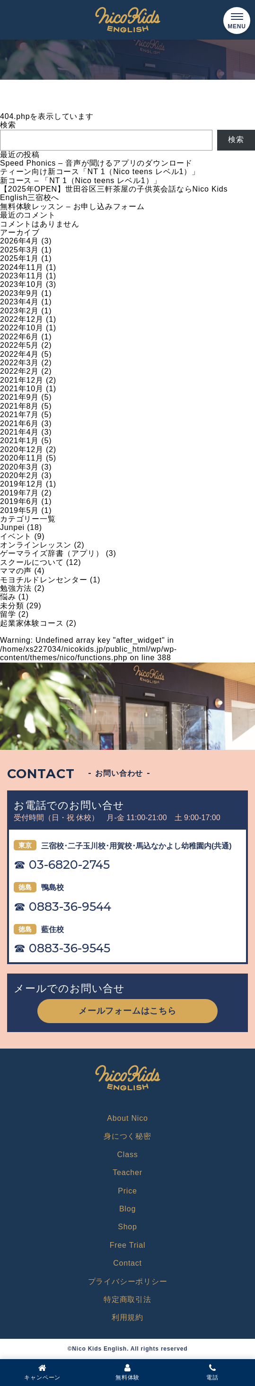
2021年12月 (22, 380)
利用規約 (127, 1317)
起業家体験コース (31, 623)
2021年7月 (19, 415)
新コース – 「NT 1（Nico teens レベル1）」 (80, 180)
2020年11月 (22, 458)
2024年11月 (22, 267)
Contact (127, 1263)
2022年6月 (19, 337)
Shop (127, 1227)
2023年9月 (19, 293)
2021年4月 (19, 432)
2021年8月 (19, 406)
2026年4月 (19, 241)
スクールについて (31, 562)
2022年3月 (19, 363)
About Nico (127, 1118)
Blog (127, 1209)
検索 (8, 125)
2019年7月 (19, 493)
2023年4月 (19, 302)
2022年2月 (19, 371)
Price (127, 1191)
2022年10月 (22, 328)
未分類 (12, 606)
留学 (8, 614)
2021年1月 (19, 441)
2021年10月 (22, 389)
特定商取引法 (127, 1299)
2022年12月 (22, 319)
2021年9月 (19, 397)
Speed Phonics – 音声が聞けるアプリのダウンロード (96, 163)
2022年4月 (19, 354)
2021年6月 (19, 424)
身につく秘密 (127, 1136)
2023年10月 (22, 284)
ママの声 (16, 571)
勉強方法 (16, 588)
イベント (16, 536)
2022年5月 (19, 345)
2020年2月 (19, 475)
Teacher (127, 1172)
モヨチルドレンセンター (44, 580)
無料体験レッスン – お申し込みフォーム (72, 206)
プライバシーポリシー (127, 1281)
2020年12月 (22, 449)
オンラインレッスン (35, 545)
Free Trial (128, 1245)
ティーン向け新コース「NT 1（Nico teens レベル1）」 (100, 172)
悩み (8, 597)
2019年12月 (22, 484)
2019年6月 (19, 501)
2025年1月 (19, 258)
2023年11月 (22, 276)
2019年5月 (19, 510)
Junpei (12, 527)
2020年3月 (19, 467)
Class (127, 1155)
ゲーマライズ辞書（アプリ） (51, 553)
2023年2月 (19, 311)
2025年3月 (19, 250)
